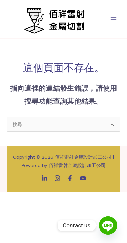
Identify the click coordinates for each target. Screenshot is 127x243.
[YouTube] (83, 178)
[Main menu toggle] (113, 19)
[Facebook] (70, 178)
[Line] (108, 225)
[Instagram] (57, 178)
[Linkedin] (44, 178)
